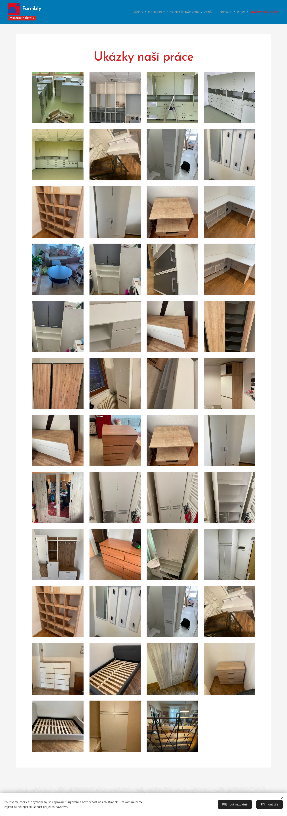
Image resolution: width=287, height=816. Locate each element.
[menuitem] (141, 12)
